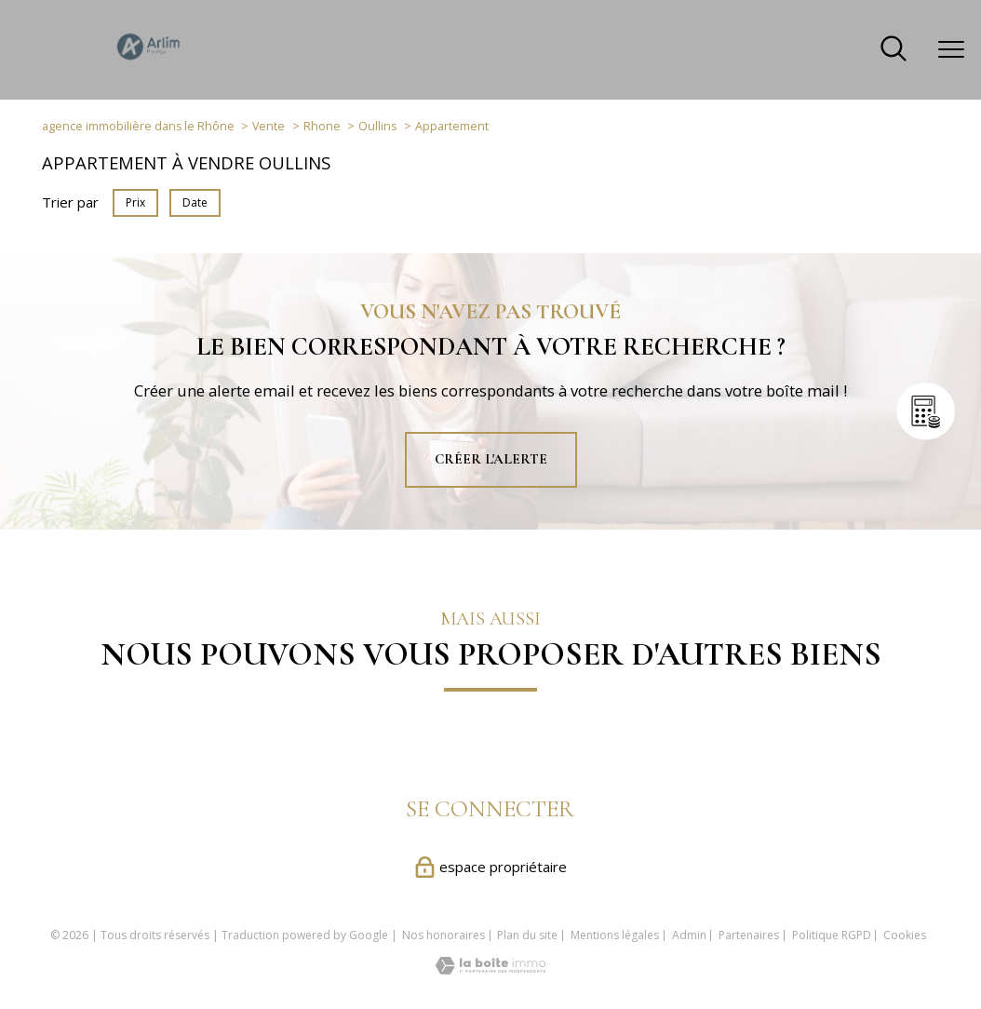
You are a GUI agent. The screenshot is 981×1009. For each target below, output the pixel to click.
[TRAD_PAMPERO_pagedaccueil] (149, 59)
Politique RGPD (831, 935)
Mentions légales (615, 935)
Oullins (377, 126)
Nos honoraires (443, 935)
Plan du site (527, 935)
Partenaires (749, 935)
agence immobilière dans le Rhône (138, 126)
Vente (268, 126)
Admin (689, 935)
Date (195, 202)
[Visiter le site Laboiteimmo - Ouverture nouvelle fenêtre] (490, 969)
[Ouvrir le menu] (951, 49)
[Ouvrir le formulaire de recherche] (893, 49)
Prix (135, 202)
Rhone (322, 126)
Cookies (904, 935)
